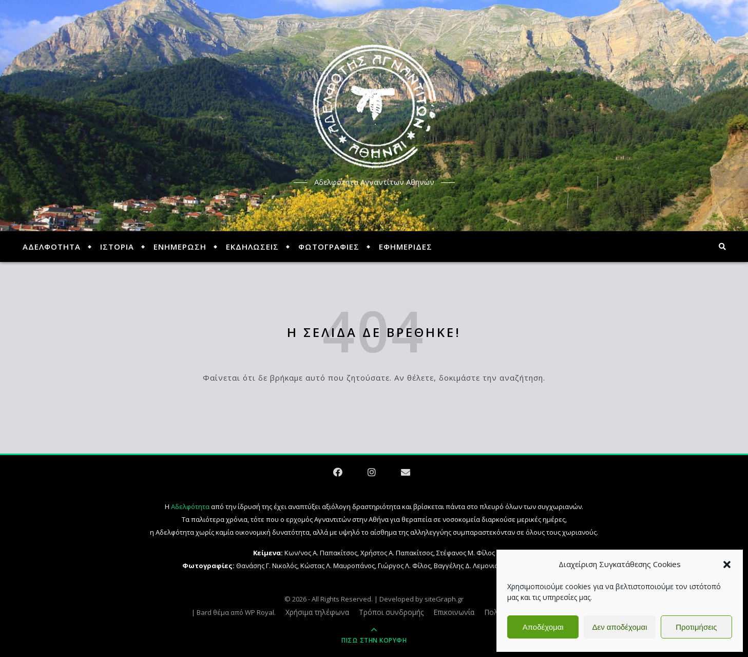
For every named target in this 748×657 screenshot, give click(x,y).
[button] (727, 564)
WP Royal (259, 612)
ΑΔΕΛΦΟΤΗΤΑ (52, 246)
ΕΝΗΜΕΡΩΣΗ (180, 246)
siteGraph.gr (444, 599)
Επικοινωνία (453, 612)
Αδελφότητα (190, 506)
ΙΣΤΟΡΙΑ (117, 246)
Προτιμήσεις (696, 627)
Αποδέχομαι (543, 627)
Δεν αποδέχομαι (619, 627)
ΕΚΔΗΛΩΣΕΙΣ (252, 246)
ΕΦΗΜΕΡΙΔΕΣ (405, 246)
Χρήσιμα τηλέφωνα (317, 612)
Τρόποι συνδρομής (391, 612)
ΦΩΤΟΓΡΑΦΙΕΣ (328, 246)
